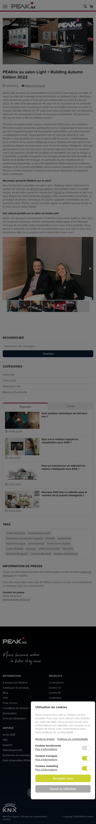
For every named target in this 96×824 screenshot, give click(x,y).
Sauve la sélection (63, 789)
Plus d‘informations (46, 749)
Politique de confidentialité (72, 739)
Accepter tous (63, 778)
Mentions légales (45, 739)
